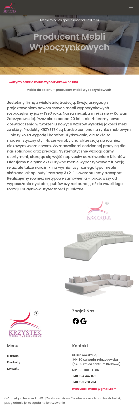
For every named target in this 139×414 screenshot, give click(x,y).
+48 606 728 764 (84, 382)
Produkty (13, 362)
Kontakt (13, 369)
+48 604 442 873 (84, 376)
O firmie (13, 356)
